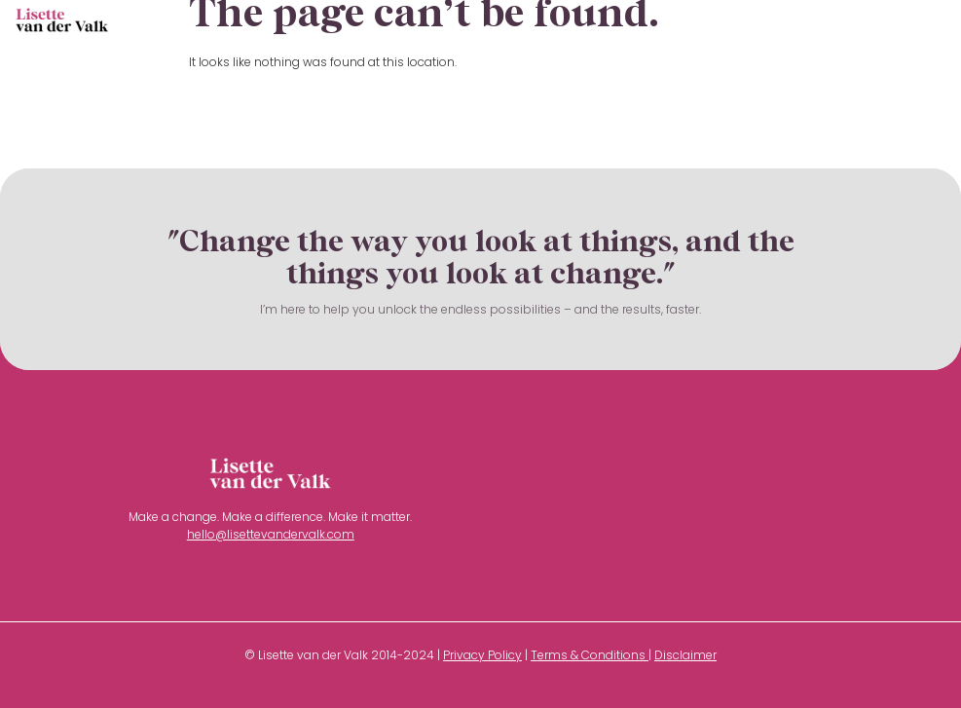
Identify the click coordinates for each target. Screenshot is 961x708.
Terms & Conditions (588, 655)
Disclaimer (685, 655)
